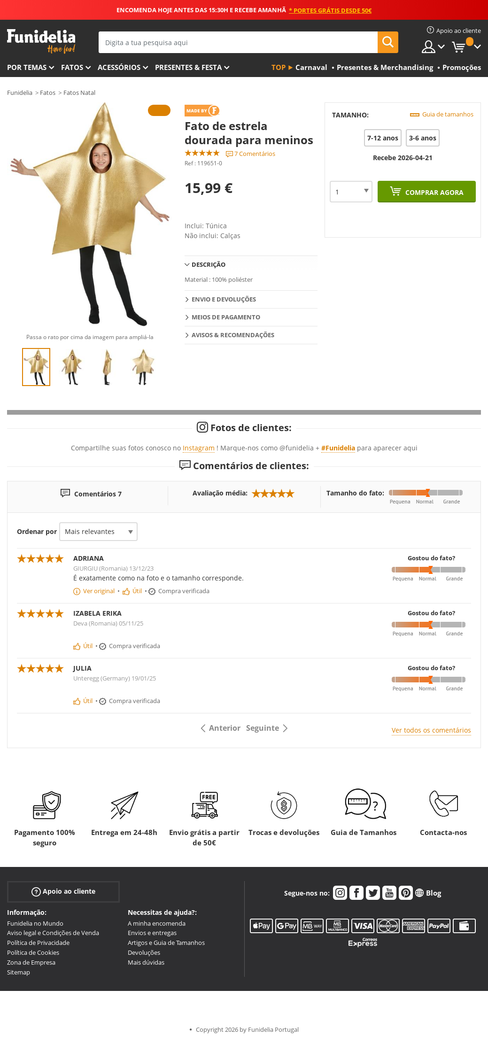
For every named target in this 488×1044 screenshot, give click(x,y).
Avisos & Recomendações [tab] (233, 335)
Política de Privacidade (38, 942)
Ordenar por (37, 531)
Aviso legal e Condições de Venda (53, 932)
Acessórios (119, 67)
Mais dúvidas (146, 962)
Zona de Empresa (31, 962)
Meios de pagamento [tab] (226, 317)
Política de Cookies (33, 952)
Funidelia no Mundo (35, 923)
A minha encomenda (157, 923)
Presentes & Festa (188, 67)
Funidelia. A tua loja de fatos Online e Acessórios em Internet (41, 41)
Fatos (72, 67)
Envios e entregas (152, 932)
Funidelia (19, 92)
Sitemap (18, 972)
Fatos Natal (79, 92)
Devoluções (144, 952)
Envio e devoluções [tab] (224, 299)
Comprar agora (433, 192)
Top (278, 67)
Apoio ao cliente (63, 891)
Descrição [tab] (208, 264)
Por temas (26, 67)
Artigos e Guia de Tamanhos (166, 942)
